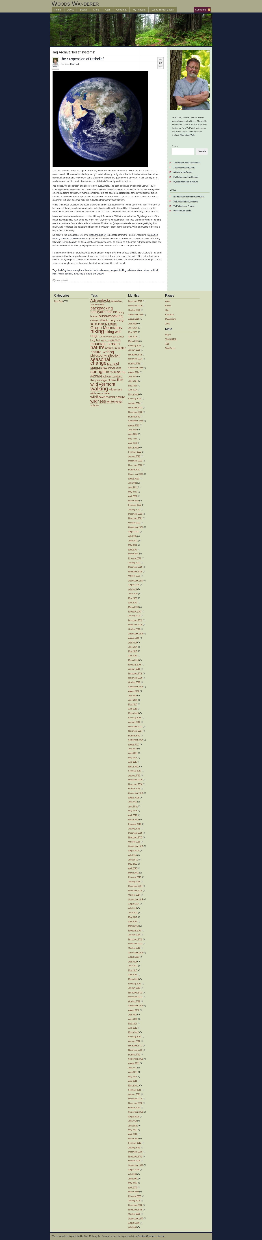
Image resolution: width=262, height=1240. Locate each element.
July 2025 (132, 323)
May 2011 (132, 1076)
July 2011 (132, 1068)
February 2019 (134, 664)
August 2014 (133, 904)
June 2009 (133, 1178)
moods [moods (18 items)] (116, 340)
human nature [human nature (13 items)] (105, 336)
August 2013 (133, 957)
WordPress (170, 348)
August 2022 (133, 478)
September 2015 (135, 846)
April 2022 (132, 496)
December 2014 (135, 886)
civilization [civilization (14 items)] (104, 320)
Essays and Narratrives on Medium (189, 196)
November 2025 (135, 306)
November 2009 (135, 1156)
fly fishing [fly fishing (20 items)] (110, 323)
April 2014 (132, 921)
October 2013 (134, 948)
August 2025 (133, 319)
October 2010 (134, 1107)
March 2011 (133, 1085)
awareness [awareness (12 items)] (100, 304)
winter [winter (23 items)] (111, 401)
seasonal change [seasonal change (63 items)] (100, 361)
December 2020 (135, 567)
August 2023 (133, 425)
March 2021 (133, 554)
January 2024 (134, 403)
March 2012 (133, 1032)
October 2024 (134, 363)
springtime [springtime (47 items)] (100, 371)
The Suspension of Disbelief (82, 59)
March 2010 (133, 1138)
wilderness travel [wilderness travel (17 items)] (100, 393)
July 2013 (132, 961)
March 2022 (133, 501)
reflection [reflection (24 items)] (113, 355)
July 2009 (132, 1174)
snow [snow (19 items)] (103, 367)
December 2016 (135, 780)
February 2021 (134, 558)
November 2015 (135, 837)
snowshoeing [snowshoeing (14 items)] (114, 368)
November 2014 (135, 890)
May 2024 (132, 385)
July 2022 (132, 483)
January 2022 (134, 509)
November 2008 (135, 1209)
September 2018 (135, 687)
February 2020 (134, 611)
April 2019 (132, 656)
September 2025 (135, 314)
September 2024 (135, 368)
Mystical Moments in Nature (186, 182)
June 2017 (133, 753)
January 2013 (134, 988)
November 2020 (135, 571)
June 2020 (133, 593)
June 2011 (133, 1072)
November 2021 (135, 518)
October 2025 (134, 310)
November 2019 (135, 624)
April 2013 (132, 974)
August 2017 (133, 744)
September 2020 (135, 580)
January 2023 (134, 456)
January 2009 (134, 1200)
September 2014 (135, 899)
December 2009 (135, 1152)
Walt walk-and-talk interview (186, 201)
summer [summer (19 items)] (116, 372)
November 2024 (135, 359)
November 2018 (135, 678)
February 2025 (134, 345)
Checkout (121, 9)
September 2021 (135, 527)
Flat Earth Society (97, 235)
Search (175, 146)
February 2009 (134, 1196)
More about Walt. (187, 135)
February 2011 (134, 1090)
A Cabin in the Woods (183, 172)
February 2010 (134, 1143)
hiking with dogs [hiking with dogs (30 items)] (106, 334)
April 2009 (132, 1187)
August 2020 (133, 585)
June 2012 (133, 1019)
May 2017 (132, 757)
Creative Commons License (150, 1236)
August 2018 (133, 691)
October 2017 (134, 735)
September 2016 (135, 793)
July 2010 (132, 1121)
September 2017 (135, 740)
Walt (55, 67)
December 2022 (135, 461)
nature (146, 270)
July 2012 (132, 1014)
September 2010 (135, 1112)
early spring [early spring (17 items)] (117, 320)
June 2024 (133, 381)
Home (58, 9)
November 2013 (135, 944)
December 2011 (135, 1045)
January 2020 (134, 616)
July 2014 (132, 908)
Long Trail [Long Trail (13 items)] (95, 340)
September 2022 (135, 474)
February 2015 (134, 877)
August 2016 (133, 797)
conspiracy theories (82, 270)
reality (61, 273)
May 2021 (132, 545)
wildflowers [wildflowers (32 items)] (99, 397)
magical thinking (118, 270)
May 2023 (132, 438)
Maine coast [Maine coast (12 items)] (106, 340)
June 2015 (133, 859)
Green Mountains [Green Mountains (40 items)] (106, 327)
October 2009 (134, 1161)
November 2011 (135, 1050)
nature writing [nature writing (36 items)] (102, 352)
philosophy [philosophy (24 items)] (98, 355)
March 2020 (133, 607)
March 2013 (133, 979)
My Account (139, 9)
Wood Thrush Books (163, 9)
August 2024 (133, 372)
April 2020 (132, 602)
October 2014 (134, 895)
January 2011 (134, 1094)
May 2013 (132, 970)
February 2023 (134, 452)
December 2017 (135, 726)
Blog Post (74, 64)
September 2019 (135, 633)
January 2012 (134, 1041)
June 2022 (133, 487)
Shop (96, 9)
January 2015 (134, 882)
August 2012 (133, 1010)
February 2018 (134, 718)
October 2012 (134, 1001)
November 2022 (135, 465)
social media (85, 273)
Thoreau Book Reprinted (184, 167)
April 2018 (132, 709)
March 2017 (133, 766)
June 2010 (133, 1125)
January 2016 (134, 828)
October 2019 (134, 629)
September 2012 (135, 1005)
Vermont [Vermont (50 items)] (107, 384)
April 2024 (132, 390)
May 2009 (132, 1183)
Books (83, 9)
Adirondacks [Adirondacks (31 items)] (100, 300)
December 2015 (135, 833)
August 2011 (133, 1063)
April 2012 (132, 1028)
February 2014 (134, 930)
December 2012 (135, 992)
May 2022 (132, 492)
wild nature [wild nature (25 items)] (117, 397)
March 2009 (133, 1192)
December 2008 (135, 1205)
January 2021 (134, 562)
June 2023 (133, 434)
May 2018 (132, 704)
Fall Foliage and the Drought (186, 177)
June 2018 (133, 700)
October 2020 (134, 576)
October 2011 (134, 1054)
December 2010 (135, 1099)
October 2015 (134, 842)
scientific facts (71, 273)
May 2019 (132, 651)
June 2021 (133, 540)
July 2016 (132, 802)
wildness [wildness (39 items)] (98, 401)
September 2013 (135, 952)
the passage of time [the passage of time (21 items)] (103, 380)
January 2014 (134, 935)
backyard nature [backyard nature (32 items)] (103, 312)
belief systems (65, 270)
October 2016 (134, 788)
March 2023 (133, 447)
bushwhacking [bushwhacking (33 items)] (111, 316)
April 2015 (132, 868)
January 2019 (134, 669)
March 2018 (133, 713)
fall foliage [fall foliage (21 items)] (97, 324)
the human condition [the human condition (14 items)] (111, 376)
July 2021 (132, 536)
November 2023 (135, 412)
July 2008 (132, 1227)
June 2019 (133, 647)
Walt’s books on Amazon (184, 206)
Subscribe (200, 9)
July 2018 (132, 695)
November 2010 (135, 1103)
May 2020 (132, 598)
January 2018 (134, 722)
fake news (104, 270)
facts (96, 270)
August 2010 (133, 1116)
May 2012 (132, 1023)
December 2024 (135, 354)
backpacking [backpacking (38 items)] (101, 308)
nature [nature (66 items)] (97, 347)
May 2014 (132, 917)
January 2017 (134, 775)
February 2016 (134, 824)
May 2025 (132, 332)
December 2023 (135, 407)
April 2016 (132, 815)
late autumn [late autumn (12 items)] (118, 336)
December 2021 (135, 514)
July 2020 (132, 589)
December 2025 (135, 301)
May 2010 (132, 1130)
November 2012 (135, 997)
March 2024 (133, 394)
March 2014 (133, 926)
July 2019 (132, 642)
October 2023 (134, 416)
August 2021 (133, 531)
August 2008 (133, 1223)
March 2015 (133, 873)
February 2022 (134, 505)
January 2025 (134, 350)
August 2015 (133, 850)
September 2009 (135, 1165)
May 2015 (132, 864)
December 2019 (135, 620)
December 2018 (135, 673)
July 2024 (132, 376)
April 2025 (132, 337)
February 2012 (134, 1036)
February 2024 (134, 399)
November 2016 (135, 784)
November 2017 (135, 731)
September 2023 (135, 421)
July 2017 (132, 749)
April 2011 (132, 1081)
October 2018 (134, 682)
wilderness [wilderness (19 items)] (115, 389)
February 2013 (134, 983)
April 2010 (132, 1134)
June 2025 (133, 328)
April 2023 (132, 443)
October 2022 (134, 469)
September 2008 (135, 1218)
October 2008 (134, 1214)
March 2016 (133, 819)
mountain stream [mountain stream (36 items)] (105, 344)
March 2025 (133, 341)
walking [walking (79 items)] (99, 389)
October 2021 (134, 523)
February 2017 (134, 771)
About (70, 9)
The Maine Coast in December (187, 163)
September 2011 (135, 1059)
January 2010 (134, 1147)
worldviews (98, 273)
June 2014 (133, 913)
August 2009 (133, 1169)
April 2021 (132, 549)
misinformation (134, 270)
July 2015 (132, 855)
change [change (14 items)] (94, 320)
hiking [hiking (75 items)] (97, 331)
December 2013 (135, 939)
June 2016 (133, 806)
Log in (168, 335)
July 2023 (132, 429)
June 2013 (133, 966)
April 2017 (132, 762)
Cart (107, 9)
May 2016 (132, 811)
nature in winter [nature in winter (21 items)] (115, 348)
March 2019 (133, 660)
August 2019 (133, 638)
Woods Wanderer (75, 3)
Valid (171, 339)
